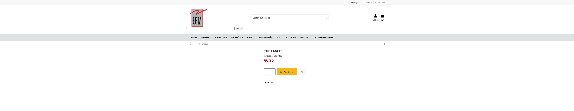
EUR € (369, 2)
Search (239, 28)
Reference (269, 55)
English (356, 2)
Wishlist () (380, 2)
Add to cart (287, 72)
